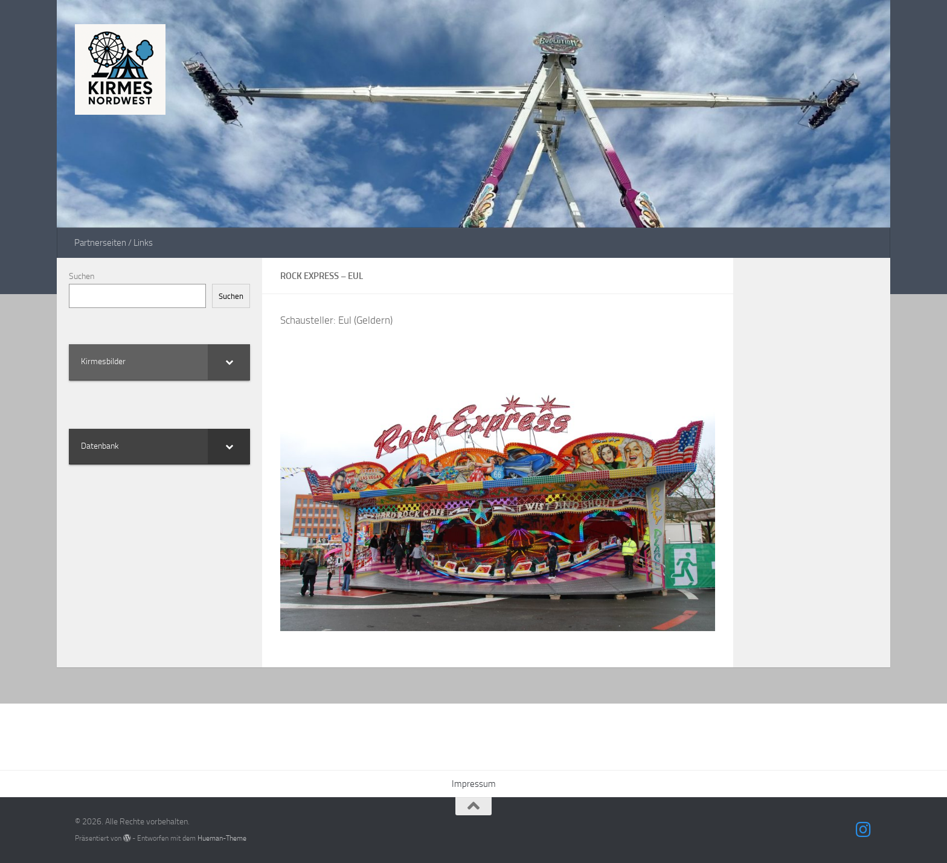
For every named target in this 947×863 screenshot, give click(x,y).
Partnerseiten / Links (113, 242)
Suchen (81, 276)
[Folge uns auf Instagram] (863, 829)
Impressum (474, 783)
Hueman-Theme (221, 837)
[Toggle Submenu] (229, 361)
